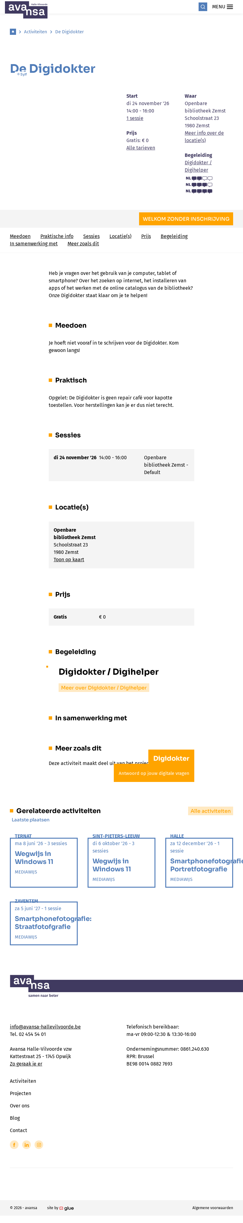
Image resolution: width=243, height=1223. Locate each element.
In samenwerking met (34, 244)
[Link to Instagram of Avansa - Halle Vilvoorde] (39, 1144)
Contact (18, 1130)
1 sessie (134, 118)
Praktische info (56, 236)
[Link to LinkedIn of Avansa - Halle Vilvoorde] (26, 1144)
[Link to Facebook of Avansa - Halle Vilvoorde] (14, 1144)
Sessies (91, 236)
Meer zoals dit (83, 244)
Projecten (20, 1093)
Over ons (19, 1106)
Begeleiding (174, 236)
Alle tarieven (140, 148)
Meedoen (20, 236)
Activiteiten (35, 32)
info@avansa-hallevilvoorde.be (45, 1027)
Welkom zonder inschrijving (186, 219)
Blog (15, 1118)
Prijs (146, 236)
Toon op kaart (69, 559)
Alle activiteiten (211, 811)
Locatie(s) (120, 236)
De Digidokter (69, 32)
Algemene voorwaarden (212, 1208)
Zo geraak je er (26, 1064)
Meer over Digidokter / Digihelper (104, 688)
